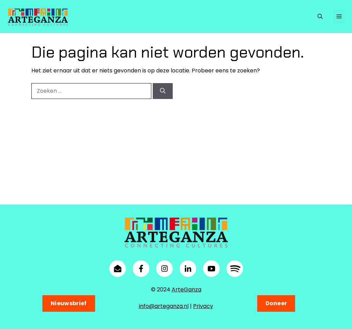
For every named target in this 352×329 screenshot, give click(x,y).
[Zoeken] (163, 91)
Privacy (203, 306)
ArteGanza (186, 289)
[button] (320, 16)
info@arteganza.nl (164, 306)
